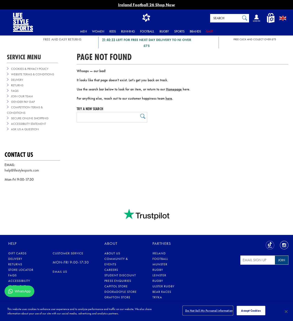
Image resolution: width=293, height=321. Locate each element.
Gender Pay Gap (23, 102)
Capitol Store (116, 286)
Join (281, 260)
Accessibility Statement (28, 124)
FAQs (15, 91)
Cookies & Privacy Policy (29, 69)
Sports (179, 31)
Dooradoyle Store (120, 292)
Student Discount (120, 275)
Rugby (164, 31)
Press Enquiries (117, 281)
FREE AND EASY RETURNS (62, 39)
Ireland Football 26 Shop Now (146, 4)
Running (128, 31)
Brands (195, 31)
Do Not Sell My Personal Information (209, 311)
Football (147, 31)
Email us (60, 271)
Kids (112, 31)
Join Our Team (22, 96)
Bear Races (161, 292)
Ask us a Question (25, 129)
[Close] (286, 312)
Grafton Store (117, 297)
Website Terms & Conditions (32, 74)
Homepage (174, 89)
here (168, 98)
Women (98, 31)
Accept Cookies (251, 311)
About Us (112, 253)
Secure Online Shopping (30, 118)
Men (83, 31)
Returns (17, 85)
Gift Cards (17, 253)
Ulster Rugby (163, 286)
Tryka (157, 297)
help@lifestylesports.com (22, 170)
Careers (111, 270)
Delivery (17, 80)
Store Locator (20, 270)
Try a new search (90, 109)
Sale (209, 31)
